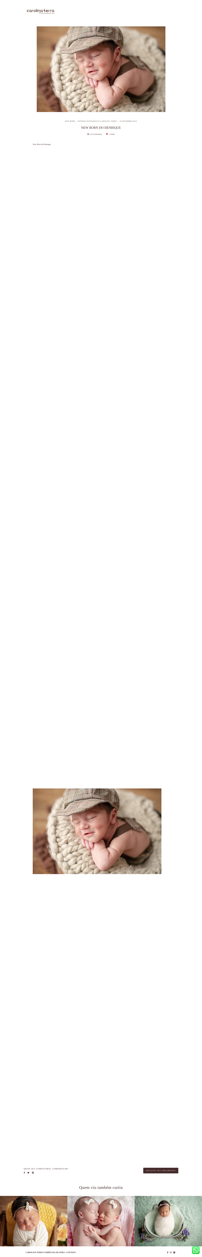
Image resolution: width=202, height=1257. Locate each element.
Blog (158, 11)
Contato (171, 11)
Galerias (144, 11)
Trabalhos (129, 11)
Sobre (114, 11)
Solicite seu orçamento (161, 1170)
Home (101, 11)
